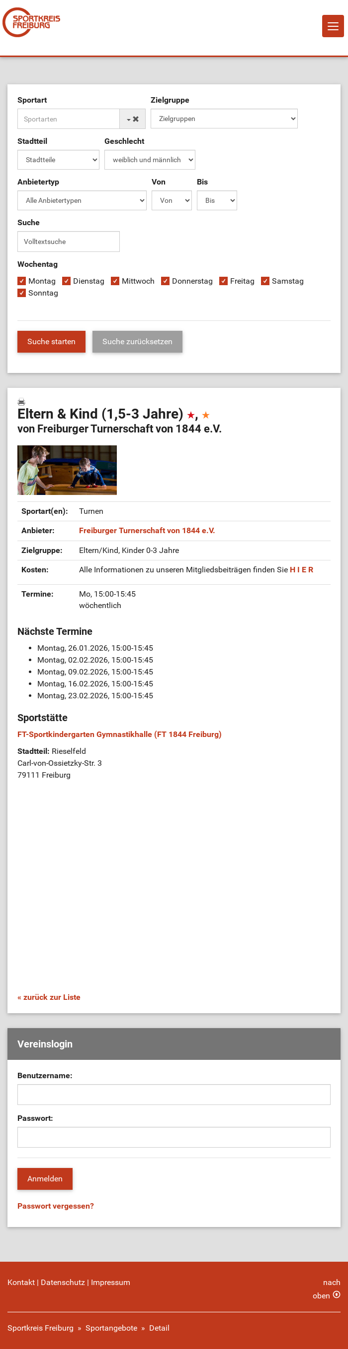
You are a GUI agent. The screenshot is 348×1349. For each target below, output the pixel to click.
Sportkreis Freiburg (40, 1328)
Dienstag (88, 281)
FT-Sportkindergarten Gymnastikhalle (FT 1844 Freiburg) (119, 734)
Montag (42, 281)
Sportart (32, 100)
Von (159, 181)
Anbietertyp (38, 181)
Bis (202, 181)
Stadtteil (32, 141)
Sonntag (43, 293)
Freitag (242, 281)
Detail (159, 1328)
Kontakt (21, 1282)
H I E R (301, 569)
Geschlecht (124, 141)
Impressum (110, 1282)
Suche (28, 222)
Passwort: (35, 1118)
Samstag (288, 281)
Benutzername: (45, 1075)
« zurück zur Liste (49, 997)
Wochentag (37, 264)
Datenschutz (63, 1282)
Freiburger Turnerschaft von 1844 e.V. (147, 530)
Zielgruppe (170, 100)
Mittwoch (138, 281)
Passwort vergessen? (55, 1206)
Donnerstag (192, 281)
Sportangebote (111, 1328)
